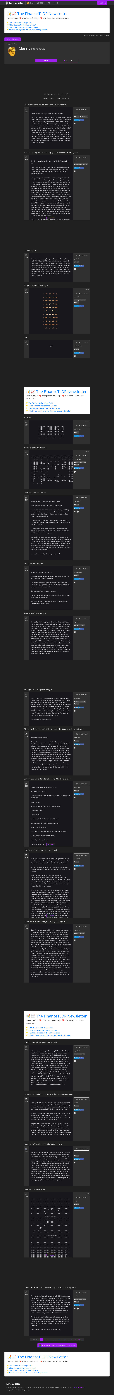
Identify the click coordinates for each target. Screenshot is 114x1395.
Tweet (76, 120)
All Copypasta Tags (12, 39)
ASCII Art (41, 3)
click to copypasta (81, 110)
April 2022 (76, 259)
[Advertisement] (57, 78)
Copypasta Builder (53, 1387)
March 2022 (76, 297)
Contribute (102, 3)
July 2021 (76, 1103)
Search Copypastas (35, 1387)
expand (51, 218)
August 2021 (77, 622)
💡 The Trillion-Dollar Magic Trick (19, 22)
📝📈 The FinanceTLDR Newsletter (37, 13)
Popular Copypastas (23, 1387)
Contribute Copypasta (66, 1387)
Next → (80, 1340)
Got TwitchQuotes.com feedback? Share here (97, 35)
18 (75, 1340)
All (46, 61)
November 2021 (78, 429)
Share (82, 120)
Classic (30, 3)
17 (71, 1340)
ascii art (87, 289)
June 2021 (76, 1296)
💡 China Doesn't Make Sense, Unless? (21, 25)
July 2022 (76, 113)
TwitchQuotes (14, 3)
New (51, 99)
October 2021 (77, 501)
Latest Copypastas (11, 1387)
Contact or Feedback (79, 1387)
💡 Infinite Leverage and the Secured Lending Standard (27, 30)
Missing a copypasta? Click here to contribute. (57, 94)
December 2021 (78, 346)
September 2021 (78, 572)
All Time (65, 99)
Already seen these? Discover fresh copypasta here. (57, 1345)
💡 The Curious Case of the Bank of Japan (22, 27)
